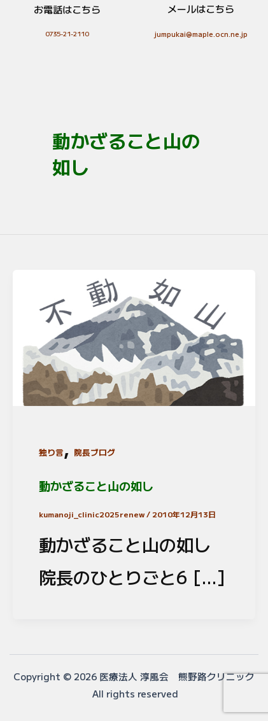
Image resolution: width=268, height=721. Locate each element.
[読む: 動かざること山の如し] (134, 334)
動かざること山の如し (96, 485)
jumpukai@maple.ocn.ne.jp (201, 34)
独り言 (51, 452)
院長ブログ (94, 452)
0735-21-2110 (66, 33)
